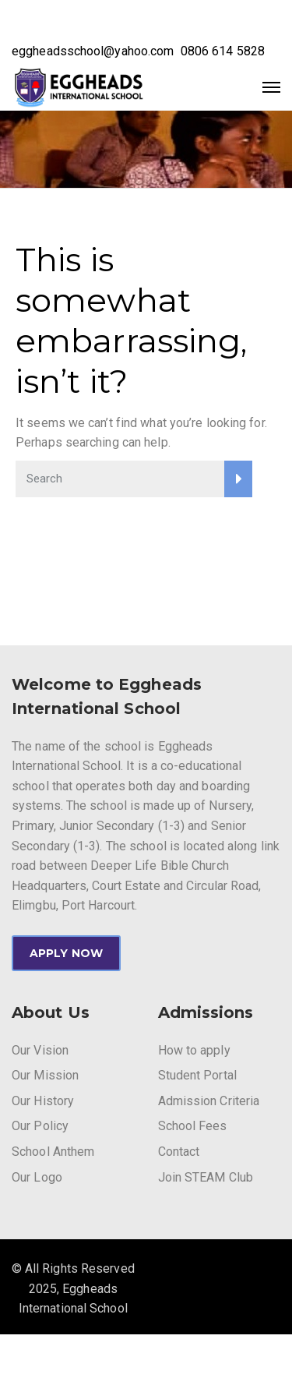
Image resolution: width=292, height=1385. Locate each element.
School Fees (192, 1125)
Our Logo (37, 1177)
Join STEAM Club (206, 1177)
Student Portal (197, 1075)
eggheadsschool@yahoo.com (93, 51)
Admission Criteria (209, 1101)
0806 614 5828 (223, 51)
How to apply (194, 1050)
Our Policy (40, 1125)
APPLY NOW (66, 953)
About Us (51, 1012)
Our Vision (40, 1050)
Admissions (206, 1012)
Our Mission (45, 1075)
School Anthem (53, 1151)
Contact (179, 1151)
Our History (43, 1101)
